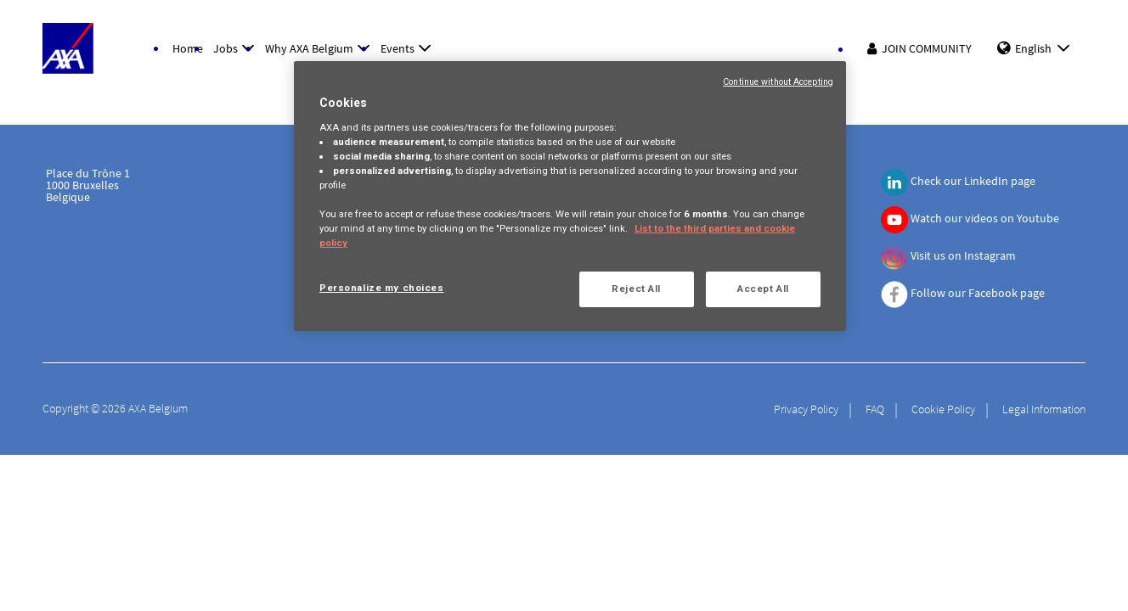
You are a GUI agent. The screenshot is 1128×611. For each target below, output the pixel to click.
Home (187, 48)
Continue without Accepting (778, 81)
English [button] (1045, 48)
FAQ (875, 409)
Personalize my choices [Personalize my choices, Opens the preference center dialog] (381, 288)
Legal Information (1044, 409)
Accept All (763, 288)
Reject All (636, 288)
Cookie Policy (943, 409)
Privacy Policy (806, 409)
